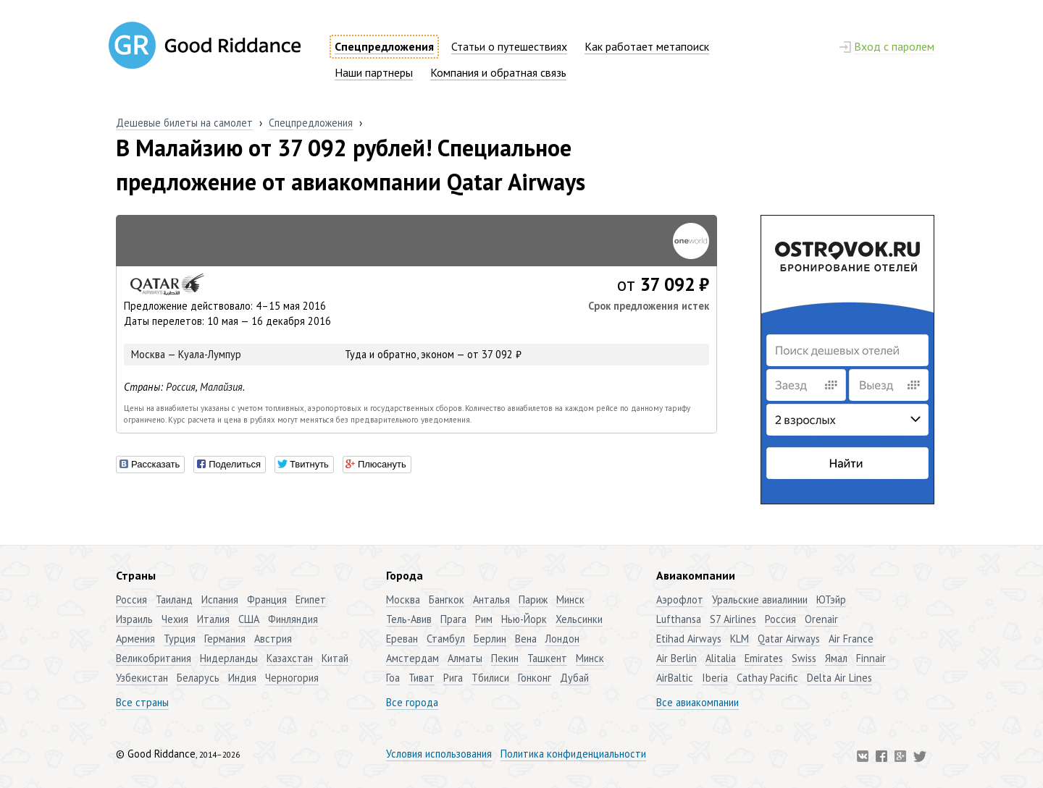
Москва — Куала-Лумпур (186, 354)
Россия (181, 387)
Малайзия (221, 387)
